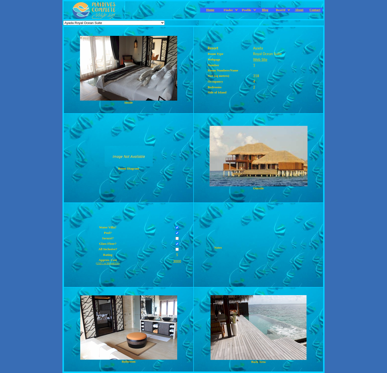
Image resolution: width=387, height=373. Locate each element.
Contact (315, 10)
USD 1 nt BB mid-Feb (108, 263)
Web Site (260, 59)
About (299, 10)
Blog (265, 10)
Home (210, 10)
